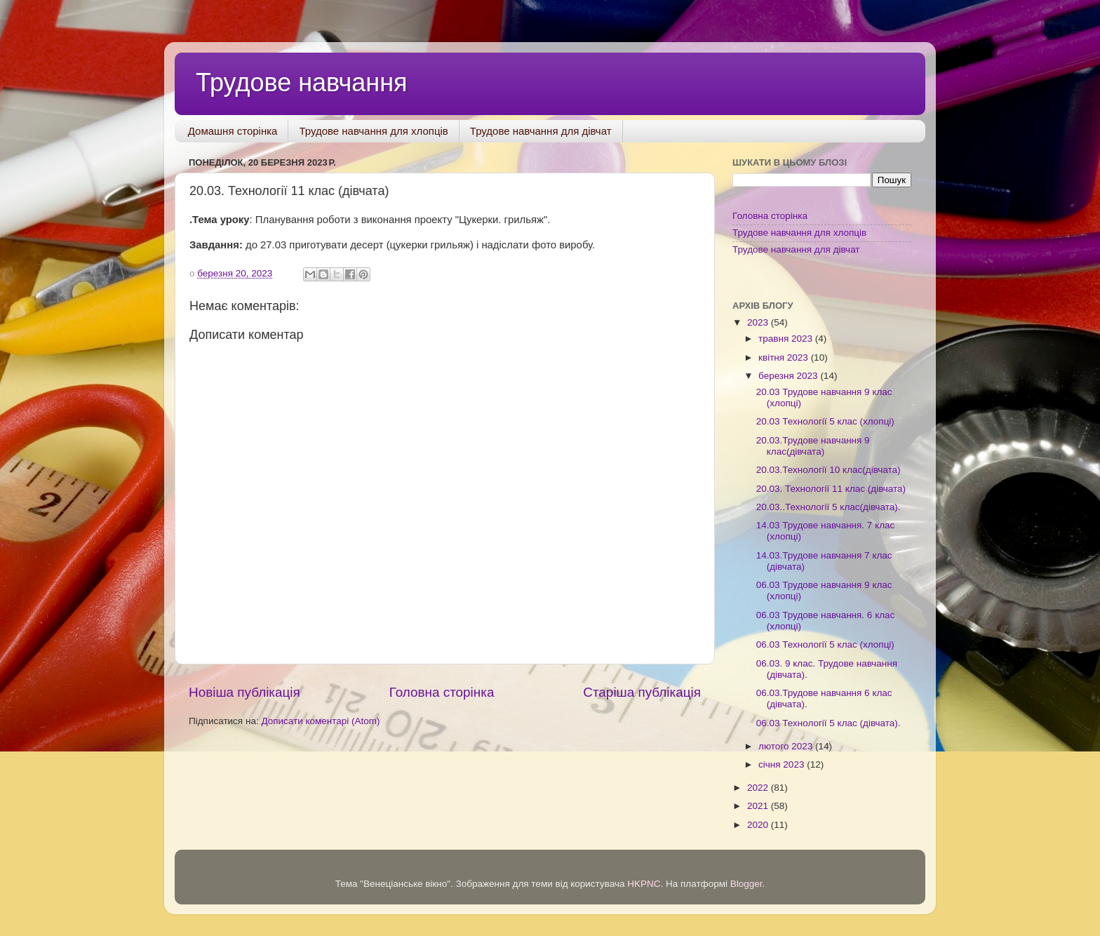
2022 (759, 787)
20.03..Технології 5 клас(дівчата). (828, 507)
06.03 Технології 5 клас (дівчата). (828, 723)
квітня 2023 (784, 357)
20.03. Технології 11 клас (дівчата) (831, 488)
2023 (759, 322)
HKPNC (643, 883)
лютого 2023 (786, 746)
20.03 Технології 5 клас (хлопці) (825, 421)
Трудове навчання (302, 82)
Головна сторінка (442, 692)
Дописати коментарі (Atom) (320, 721)
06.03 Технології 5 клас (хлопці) (825, 644)
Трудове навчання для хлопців (373, 131)
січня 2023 (782, 764)
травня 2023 (786, 338)
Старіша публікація (642, 692)
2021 (759, 806)
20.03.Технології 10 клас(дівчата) (828, 469)
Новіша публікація (244, 692)
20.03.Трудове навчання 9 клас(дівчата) (813, 446)
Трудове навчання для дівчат (541, 131)
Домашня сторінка (233, 131)
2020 (759, 825)
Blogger (746, 883)
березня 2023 (789, 375)
